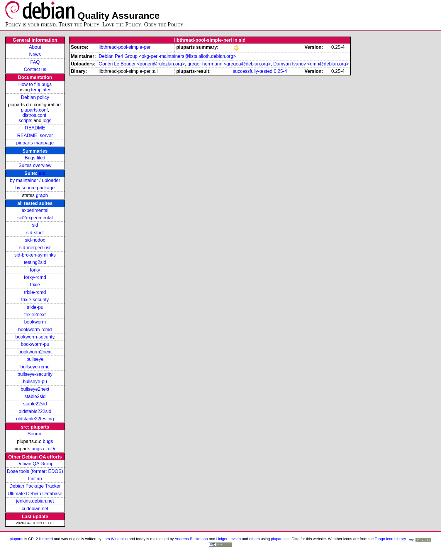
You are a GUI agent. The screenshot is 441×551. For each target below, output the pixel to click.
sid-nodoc (35, 239)
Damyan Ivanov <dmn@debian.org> (311, 63)
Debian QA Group (34, 463)
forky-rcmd (35, 277)
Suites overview (34, 165)
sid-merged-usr (35, 247)
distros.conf (34, 115)
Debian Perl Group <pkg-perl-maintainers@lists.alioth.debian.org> (167, 56)
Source (35, 433)
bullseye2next (35, 389)
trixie (35, 284)
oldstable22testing (35, 418)
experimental (35, 210)
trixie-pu (35, 307)
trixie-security (35, 299)
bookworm (35, 321)
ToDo (50, 448)
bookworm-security (35, 336)
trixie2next (35, 314)
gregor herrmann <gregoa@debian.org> (229, 63)
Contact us (35, 69)
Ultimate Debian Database (35, 493)
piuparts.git (280, 539)
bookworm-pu (35, 344)
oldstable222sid (35, 411)
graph (42, 195)
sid (42, 173)
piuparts (16, 539)
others (254, 539)
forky (35, 269)
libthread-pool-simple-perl (125, 47)
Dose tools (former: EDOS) (35, 471)
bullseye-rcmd (35, 366)
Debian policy (35, 97)
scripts (25, 120)
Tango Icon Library (390, 539)
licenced (46, 539)
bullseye (35, 359)
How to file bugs (35, 84)
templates (41, 89)
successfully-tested (252, 71)
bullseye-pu (35, 381)
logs (47, 120)
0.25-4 (280, 71)
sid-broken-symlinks (35, 254)
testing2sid (35, 262)
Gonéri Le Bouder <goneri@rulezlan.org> (142, 63)
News (35, 54)
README (35, 127)
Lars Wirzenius (115, 539)
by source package (35, 187)
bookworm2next (35, 351)
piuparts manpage (35, 142)
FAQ (35, 62)
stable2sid (34, 396)
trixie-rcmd (35, 292)
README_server (35, 135)
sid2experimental (35, 217)
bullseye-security (35, 374)
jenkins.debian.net (35, 500)
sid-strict (35, 232)
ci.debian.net (35, 508)
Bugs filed (35, 157)
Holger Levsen (228, 539)
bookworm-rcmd (35, 329)
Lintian (35, 478)
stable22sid (35, 403)
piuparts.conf (34, 109)
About (35, 47)
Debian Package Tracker (35, 485)
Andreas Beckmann (191, 539)
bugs (48, 441)
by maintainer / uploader (35, 180)
